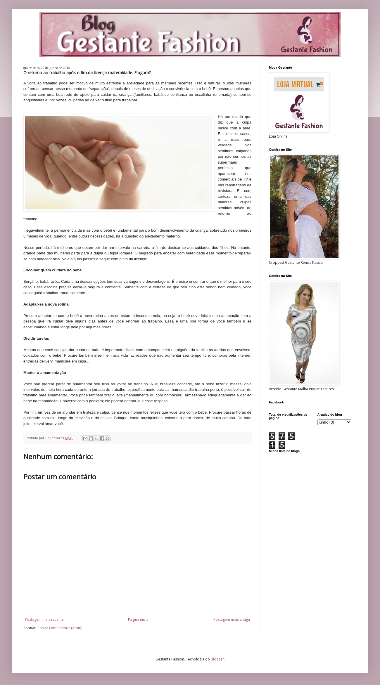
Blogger (217, 659)
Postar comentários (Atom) (59, 627)
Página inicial (138, 619)
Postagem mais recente (44, 619)
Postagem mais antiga (231, 619)
